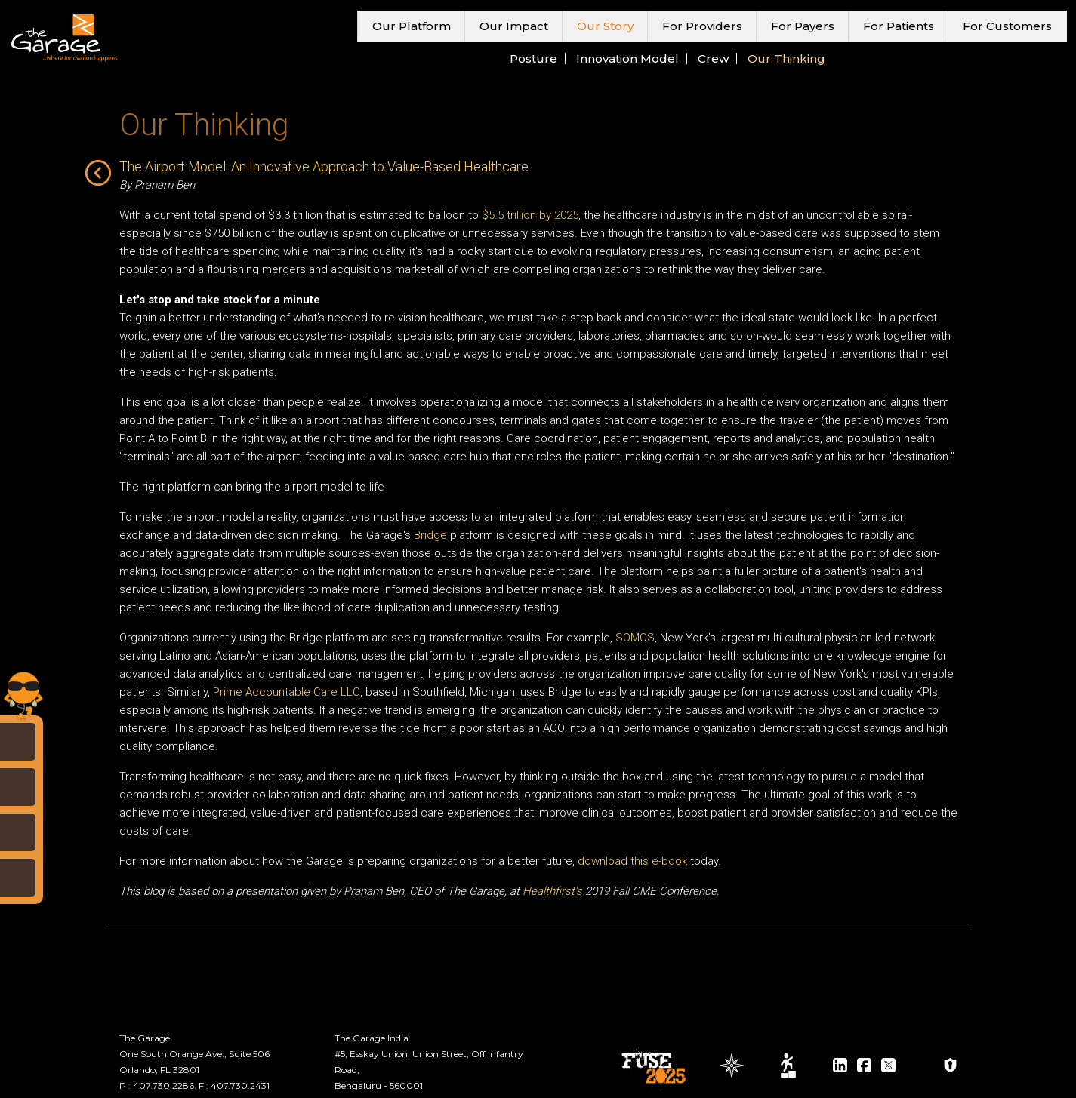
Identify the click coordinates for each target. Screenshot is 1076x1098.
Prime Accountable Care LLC (286, 692)
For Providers (702, 26)
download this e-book (632, 861)
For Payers (802, 26)
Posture (533, 58)
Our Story (605, 26)
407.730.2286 (163, 1085)
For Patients (898, 26)
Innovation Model (627, 58)
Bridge (430, 535)
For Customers (1007, 26)
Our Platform (411, 26)
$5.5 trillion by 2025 (530, 215)
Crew (713, 58)
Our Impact (513, 26)
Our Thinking (786, 58)
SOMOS (635, 637)
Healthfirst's (552, 891)
